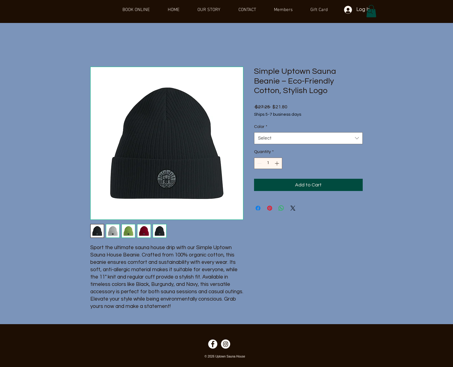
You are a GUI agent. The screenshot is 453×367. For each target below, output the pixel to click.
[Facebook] (212, 344)
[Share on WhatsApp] (281, 208)
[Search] (370, 11)
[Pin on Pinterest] (269, 208)
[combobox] (308, 138)
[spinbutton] (268, 163)
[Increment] (277, 163)
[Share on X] (293, 208)
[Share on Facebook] (258, 208)
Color (260, 127)
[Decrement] (259, 163)
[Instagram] (225, 344)
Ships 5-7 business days (277, 114)
